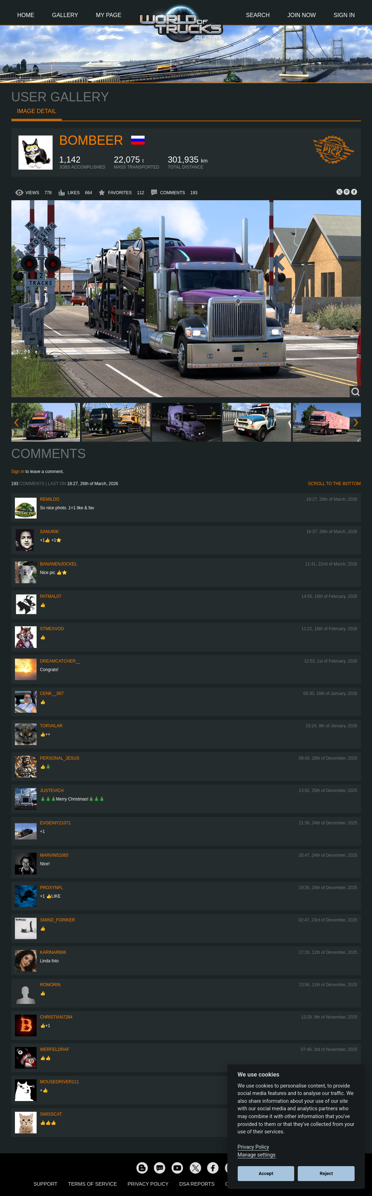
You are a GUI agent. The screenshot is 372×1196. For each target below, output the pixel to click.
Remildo (50, 499)
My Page (108, 15)
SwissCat (51, 1114)
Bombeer (91, 140)
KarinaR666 (53, 952)
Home (25, 15)
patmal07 (50, 596)
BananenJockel (58, 564)
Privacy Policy (148, 1184)
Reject (326, 1173)
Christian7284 (56, 1017)
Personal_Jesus (60, 758)
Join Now (301, 15)
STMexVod (52, 628)
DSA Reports (196, 1184)
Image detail (36, 111)
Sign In (344, 15)
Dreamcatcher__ (60, 661)
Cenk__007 (52, 693)
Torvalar (51, 725)
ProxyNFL (51, 887)
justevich (52, 790)
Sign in (18, 471)
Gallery (65, 15)
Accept (266, 1173)
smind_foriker (57, 920)
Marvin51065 (54, 855)
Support (45, 1184)
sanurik (49, 531)
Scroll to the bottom (334, 483)
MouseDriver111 (59, 1081)
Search (258, 15)
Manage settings (257, 1155)
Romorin (50, 984)
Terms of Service (92, 1184)
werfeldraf (55, 1049)
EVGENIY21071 (55, 822)
